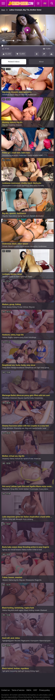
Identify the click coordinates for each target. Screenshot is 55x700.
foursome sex (19, 428)
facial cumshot (14, 246)
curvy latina (44, 489)
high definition (8, 428)
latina (12, 95)
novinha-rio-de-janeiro (10, 155)
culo (4, 307)
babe (30, 277)
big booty (6, 489)
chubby (41, 186)
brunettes (34, 246)
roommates (34, 489)
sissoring (14, 671)
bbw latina (33, 186)
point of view (28, 459)
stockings (32, 337)
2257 (35, 690)
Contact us (5, 690)
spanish (26, 216)
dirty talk (12, 519)
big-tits (5, 216)
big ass (18, 95)
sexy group (45, 368)
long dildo (14, 489)
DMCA (28, 690)
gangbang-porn (8, 641)
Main (3, 10)
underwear (43, 246)
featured (44, 610)
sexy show (6, 368)
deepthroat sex (31, 368)
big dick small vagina (15, 610)
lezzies (5, 277)
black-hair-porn (45, 641)
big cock (29, 428)
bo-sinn (17, 641)
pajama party (19, 337)
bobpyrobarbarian (18, 368)
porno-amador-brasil (35, 155)
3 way (20, 307)
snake (37, 610)
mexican (14, 398)
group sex (6, 550)
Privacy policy (44, 690)
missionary (39, 398)
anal (44, 428)
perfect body (29, 398)
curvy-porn (35, 641)
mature (19, 125)
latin (18, 277)
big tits (5, 125)
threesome (30, 580)
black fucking (29, 610)
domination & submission (12, 186)
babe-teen (23, 155)
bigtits (10, 337)
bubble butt (32, 95)
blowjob (19, 519)
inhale (5, 246)
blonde (24, 95)
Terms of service (18, 690)
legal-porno (26, 641)
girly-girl (21, 671)
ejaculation (13, 216)
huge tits (38, 580)
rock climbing (28, 519)
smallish (6, 95)
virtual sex (19, 459)
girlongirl (24, 277)
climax (26, 307)
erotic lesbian (24, 489)
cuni (26, 337)
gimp (20, 216)
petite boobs (37, 428)
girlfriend (25, 186)
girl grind (6, 671)
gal (39, 368)
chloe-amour (25, 246)
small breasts (16, 550)
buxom (5, 580)
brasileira (6, 398)
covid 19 (12, 277)
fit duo (5, 519)
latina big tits (13, 580)
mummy (12, 125)
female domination (37, 216)
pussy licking (12, 307)
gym (37, 671)
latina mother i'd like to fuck (32, 550)
